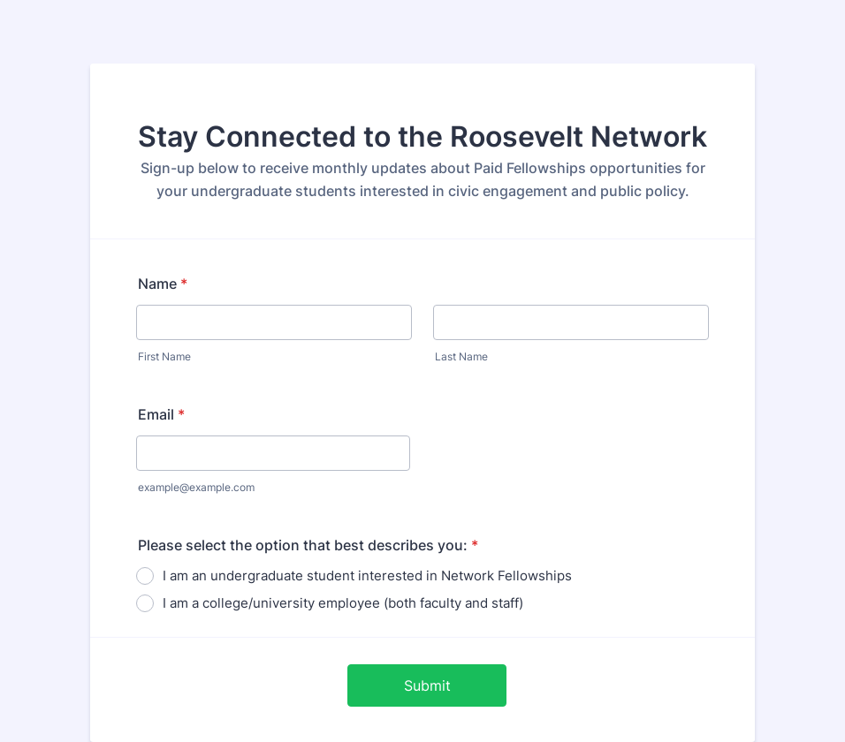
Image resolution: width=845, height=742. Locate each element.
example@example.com (196, 487)
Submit (427, 685)
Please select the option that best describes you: (308, 545)
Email (161, 414)
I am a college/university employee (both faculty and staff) (343, 602)
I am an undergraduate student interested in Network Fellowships (367, 575)
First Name (164, 356)
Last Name (461, 356)
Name (162, 283)
